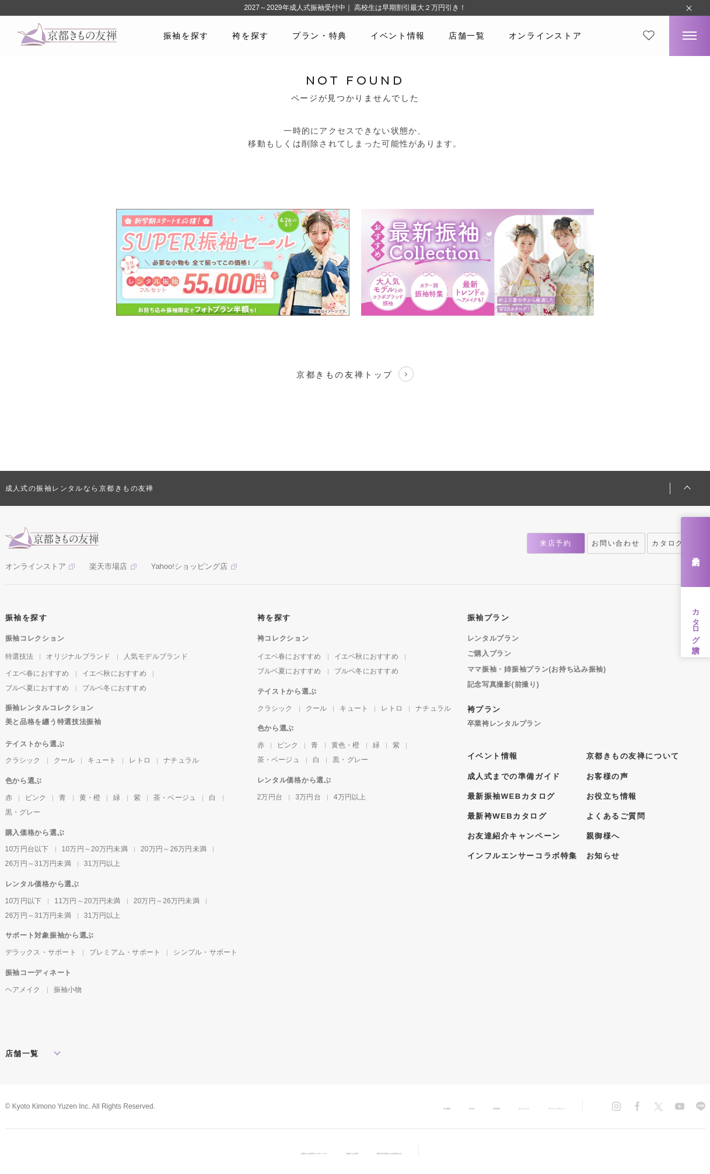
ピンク (36, 798)
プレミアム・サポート (124, 952)
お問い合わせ (615, 543)
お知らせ (603, 855)
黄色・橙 (345, 745)
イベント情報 (397, 35)
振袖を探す (186, 35)
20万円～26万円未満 (174, 849)
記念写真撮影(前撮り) (503, 684)
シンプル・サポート (205, 952)
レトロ (140, 760)
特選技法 (19, 656)
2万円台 (270, 797)
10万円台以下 (27, 849)
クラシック (23, 760)
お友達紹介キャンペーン (514, 835)
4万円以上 (350, 797)
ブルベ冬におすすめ (114, 688)
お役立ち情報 (611, 796)
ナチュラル (181, 760)
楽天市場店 (108, 566)
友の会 (358, 1107)
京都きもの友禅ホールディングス (259, 1152)
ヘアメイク (23, 990)
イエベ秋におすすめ (114, 673)
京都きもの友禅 (354, 1152)
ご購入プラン (489, 653)
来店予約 (695, 552)
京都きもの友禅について (633, 756)
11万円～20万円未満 (87, 901)
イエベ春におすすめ (37, 673)
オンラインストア (545, 35)
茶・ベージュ (174, 798)
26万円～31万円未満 (38, 863)
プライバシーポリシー (530, 1107)
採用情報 (402, 1107)
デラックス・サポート (40, 952)
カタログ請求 (695, 622)
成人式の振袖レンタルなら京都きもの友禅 (79, 488)
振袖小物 (68, 990)
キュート (102, 760)
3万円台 (308, 797)
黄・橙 (90, 798)
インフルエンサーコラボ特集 (522, 855)
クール (64, 760)
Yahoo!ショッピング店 (189, 566)
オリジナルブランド (78, 656)
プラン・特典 (319, 35)
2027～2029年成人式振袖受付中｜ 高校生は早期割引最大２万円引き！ (355, 8)
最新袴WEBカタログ (507, 816)
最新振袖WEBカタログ (511, 796)
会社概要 (316, 1107)
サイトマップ (456, 1107)
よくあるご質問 (616, 816)
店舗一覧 (467, 35)
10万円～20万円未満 (95, 849)
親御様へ (603, 835)
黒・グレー (23, 812)
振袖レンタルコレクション (50, 708)
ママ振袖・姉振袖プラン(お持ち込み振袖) (536, 669)
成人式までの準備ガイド (514, 776)
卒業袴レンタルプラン (504, 723)
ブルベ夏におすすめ (37, 688)
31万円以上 (102, 863)
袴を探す (250, 35)
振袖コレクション (35, 638)
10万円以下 (23, 901)
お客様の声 (607, 776)
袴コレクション (283, 638)
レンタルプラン (493, 638)
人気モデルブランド (156, 656)
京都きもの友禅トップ (354, 374)
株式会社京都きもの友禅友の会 (447, 1152)
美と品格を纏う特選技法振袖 (53, 722)
